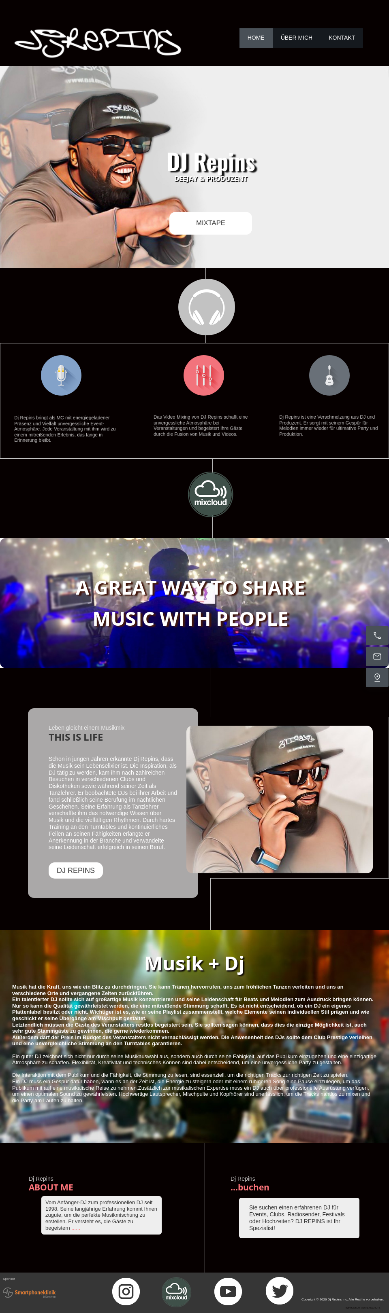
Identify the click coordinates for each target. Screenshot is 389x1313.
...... (75, 1228)
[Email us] (377, 656)
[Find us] (377, 677)
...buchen (250, 1187)
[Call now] (377, 635)
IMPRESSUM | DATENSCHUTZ (363, 1308)
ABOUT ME (51, 1187)
